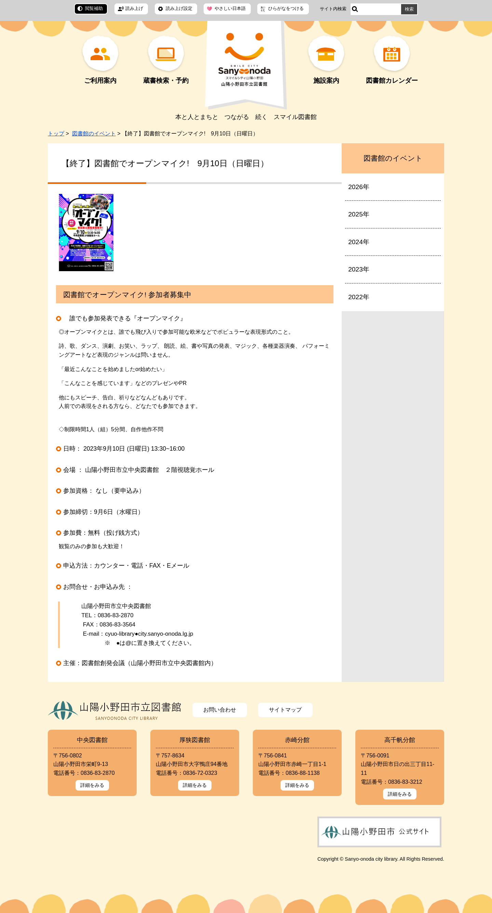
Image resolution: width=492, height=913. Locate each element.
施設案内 (326, 80)
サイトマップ (285, 710)
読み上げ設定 (179, 8)
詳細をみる (92, 785)
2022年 (358, 297)
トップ (56, 133)
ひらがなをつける (286, 8)
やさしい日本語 (230, 8)
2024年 (358, 242)
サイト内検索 (333, 8)
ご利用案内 (100, 80)
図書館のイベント (94, 133)
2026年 (358, 186)
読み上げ (134, 8)
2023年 (358, 269)
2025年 (358, 214)
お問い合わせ (219, 710)
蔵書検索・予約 (166, 80)
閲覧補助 (94, 8)
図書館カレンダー (392, 80)
